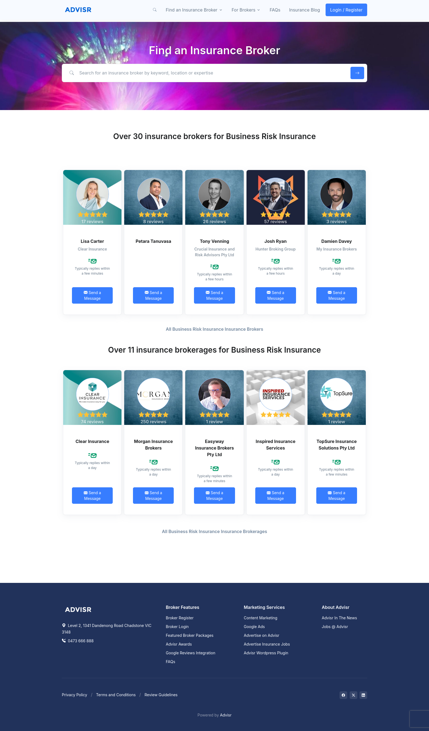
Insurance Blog (304, 10)
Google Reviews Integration (190, 653)
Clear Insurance (92, 441)
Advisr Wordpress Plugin (266, 653)
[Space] (78, 609)
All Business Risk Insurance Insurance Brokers (214, 329)
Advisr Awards (179, 644)
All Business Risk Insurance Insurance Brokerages (214, 531)
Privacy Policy (74, 694)
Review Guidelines (161, 694)
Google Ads (254, 626)
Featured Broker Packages (189, 635)
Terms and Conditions (116, 694)
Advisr (225, 715)
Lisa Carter (92, 241)
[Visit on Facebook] (343, 695)
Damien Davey (336, 241)
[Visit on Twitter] (353, 695)
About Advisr (335, 607)
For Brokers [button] (244, 10)
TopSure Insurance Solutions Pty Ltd (337, 445)
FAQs (274, 10)
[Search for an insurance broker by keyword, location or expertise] (205, 73)
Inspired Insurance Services (275, 445)
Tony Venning (214, 241)
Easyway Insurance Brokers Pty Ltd (214, 448)
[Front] (78, 10)
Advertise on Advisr (261, 635)
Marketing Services (264, 607)
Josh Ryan (276, 241)
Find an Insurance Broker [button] (192, 10)
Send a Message (92, 295)
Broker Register (180, 617)
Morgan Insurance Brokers (153, 445)
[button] (154, 9)
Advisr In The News (339, 617)
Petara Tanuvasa (153, 241)
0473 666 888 (78, 640)
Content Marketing (260, 617)
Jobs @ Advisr (335, 626)
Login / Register (346, 10)
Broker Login (177, 626)
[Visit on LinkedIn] (363, 695)
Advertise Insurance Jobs (267, 644)
